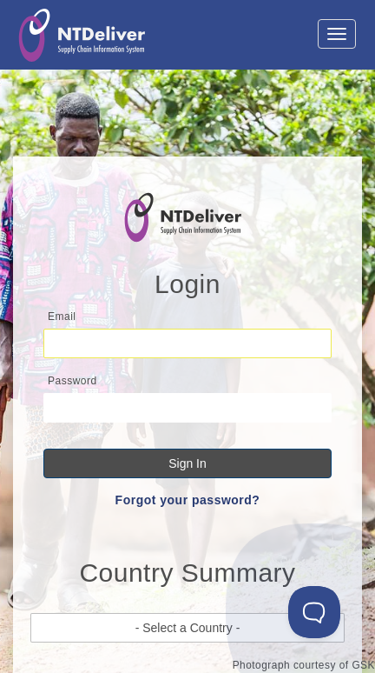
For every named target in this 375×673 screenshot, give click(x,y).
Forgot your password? (187, 500)
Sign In (187, 463)
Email (62, 316)
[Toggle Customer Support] (314, 612)
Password (72, 381)
